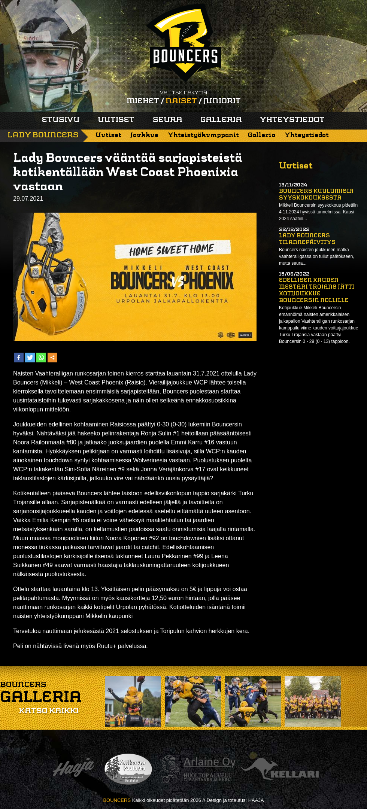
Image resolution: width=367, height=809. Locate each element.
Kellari (280, 769)
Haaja (73, 769)
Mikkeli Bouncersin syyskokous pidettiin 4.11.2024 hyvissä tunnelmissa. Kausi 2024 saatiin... (318, 212)
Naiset (181, 101)
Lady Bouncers (43, 135)
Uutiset (116, 120)
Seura (167, 120)
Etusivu (61, 120)
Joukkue (144, 135)
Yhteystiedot (292, 120)
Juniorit (222, 101)
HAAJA (256, 800)
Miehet (143, 101)
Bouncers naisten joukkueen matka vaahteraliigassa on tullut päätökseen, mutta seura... (316, 256)
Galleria (221, 120)
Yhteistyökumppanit (203, 135)
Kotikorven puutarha (128, 769)
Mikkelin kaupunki (109, 616)
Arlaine (197, 769)
